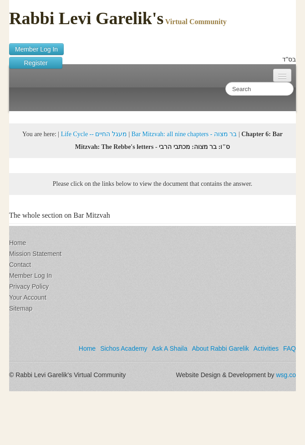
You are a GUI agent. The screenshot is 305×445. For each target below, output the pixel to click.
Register (35, 62)
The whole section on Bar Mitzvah (59, 215)
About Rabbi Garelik (220, 348)
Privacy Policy (29, 286)
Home (17, 242)
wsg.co (286, 375)
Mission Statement (35, 253)
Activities (266, 348)
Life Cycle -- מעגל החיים (94, 134)
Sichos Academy (123, 348)
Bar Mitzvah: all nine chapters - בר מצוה (184, 134)
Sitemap (20, 308)
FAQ (289, 348)
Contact (20, 264)
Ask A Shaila (170, 348)
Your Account (27, 297)
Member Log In (36, 49)
